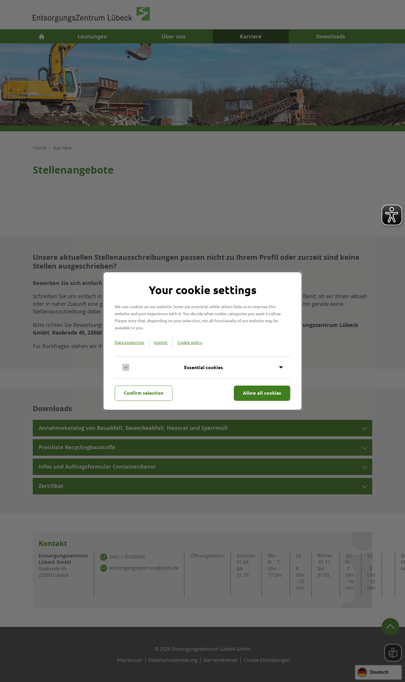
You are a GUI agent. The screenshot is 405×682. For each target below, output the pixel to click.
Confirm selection (143, 393)
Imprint (161, 342)
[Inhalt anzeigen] (202, 367)
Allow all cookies (262, 393)
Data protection (129, 342)
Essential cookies (203, 367)
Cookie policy (189, 342)
